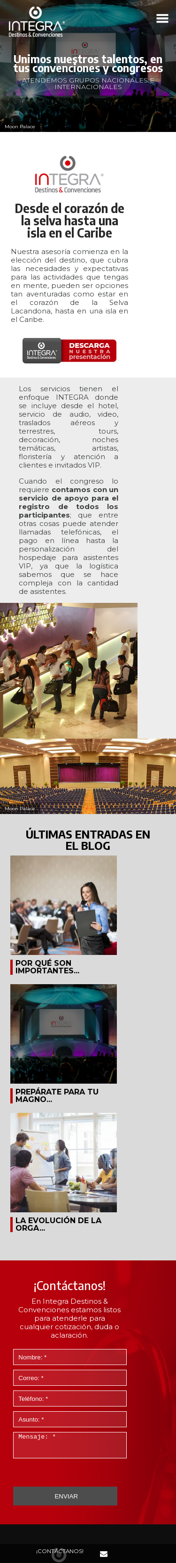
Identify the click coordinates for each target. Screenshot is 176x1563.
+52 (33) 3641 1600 (88, 1410)
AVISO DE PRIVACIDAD (88, 1528)
